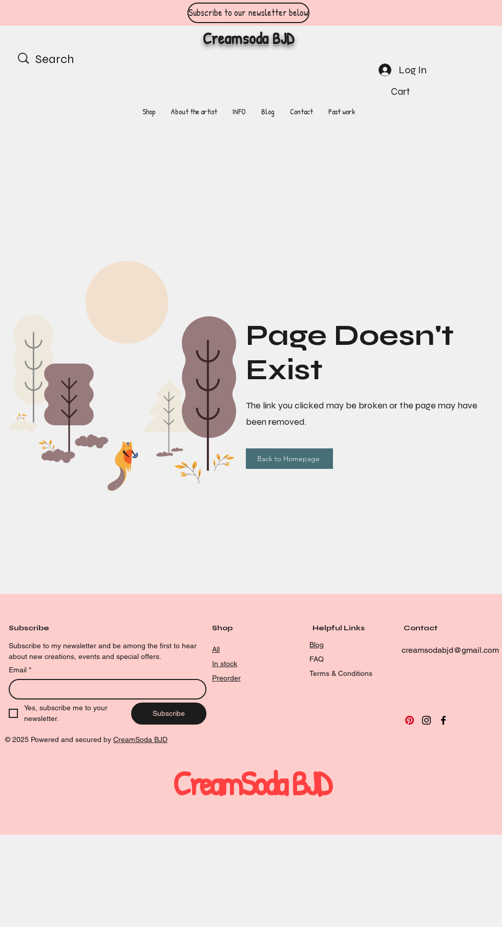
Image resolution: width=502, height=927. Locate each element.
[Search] (67, 59)
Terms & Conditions (340, 673)
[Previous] (53, 13)
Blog (316, 645)
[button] (408, 91)
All (216, 649)
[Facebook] (443, 720)
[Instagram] (426, 720)
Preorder (226, 678)
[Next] (448, 13)
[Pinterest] (409, 720)
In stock (224, 664)
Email (20, 670)
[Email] (104, 689)
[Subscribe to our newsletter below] (248, 13)
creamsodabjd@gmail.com (450, 650)
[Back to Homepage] (289, 458)
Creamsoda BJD (248, 38)
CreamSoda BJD (140, 739)
